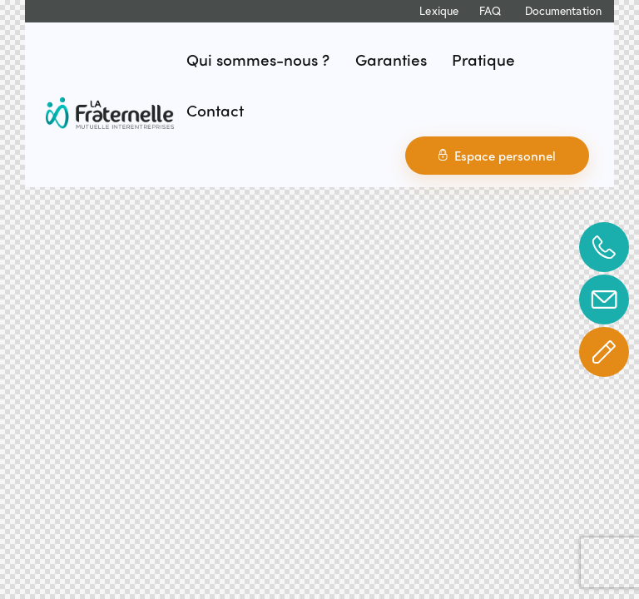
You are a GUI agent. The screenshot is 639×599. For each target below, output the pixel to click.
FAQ (490, 10)
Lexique (438, 10)
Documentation (563, 10)
